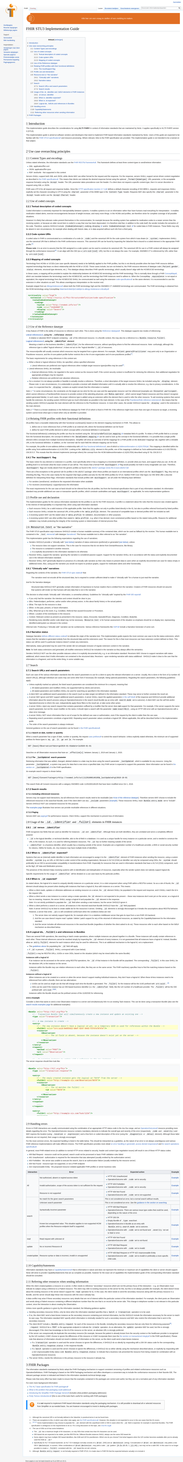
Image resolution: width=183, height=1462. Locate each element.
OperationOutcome (148, 1119)
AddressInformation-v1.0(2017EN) (133, 443)
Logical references (34, 339)
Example (175, 1168)
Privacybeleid (29, 1456)
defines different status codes (53, 632)
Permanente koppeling (11, 60)
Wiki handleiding (9, 40)
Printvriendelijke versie (11, 57)
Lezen (100, 8)
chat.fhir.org (105, 1414)
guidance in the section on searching (152, 1193)
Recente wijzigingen (10, 28)
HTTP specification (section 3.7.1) (92, 189)
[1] (32, 243)
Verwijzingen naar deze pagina (12, 49)
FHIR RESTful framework (84, 162)
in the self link (128, 692)
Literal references (33, 333)
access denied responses (146, 1135)
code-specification (123, 278)
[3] (168, 974)
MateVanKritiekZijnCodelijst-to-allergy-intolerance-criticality (83, 288)
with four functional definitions (92, 443)
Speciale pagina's (10, 55)
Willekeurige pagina (10, 30)
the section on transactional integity (134, 1325)
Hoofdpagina (8, 25)
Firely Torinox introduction (39, 1385)
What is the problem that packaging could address (49, 1378)
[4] (55, 980)
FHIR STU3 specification (49, 138)
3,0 (34, 1411)
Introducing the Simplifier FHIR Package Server (48, 1381)
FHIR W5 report (132, 590)
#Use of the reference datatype (125, 792)
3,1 (36, 1411)
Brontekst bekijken (111, 8)
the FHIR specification (48, 179)
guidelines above (39, 938)
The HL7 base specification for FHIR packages (47, 1375)
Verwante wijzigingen (11, 52)
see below (69, 538)
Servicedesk (8, 38)
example (113, 795)
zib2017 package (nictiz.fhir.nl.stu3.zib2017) (109, 464)
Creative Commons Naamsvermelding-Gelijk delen (64, 1452)
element (46, 530)
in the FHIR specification (88, 723)
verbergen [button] (58, 40)
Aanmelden (177, 2)
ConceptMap (170, 272)
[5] (170, 1313)
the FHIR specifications (88, 1409)
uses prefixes (94, 732)
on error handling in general (122, 1135)
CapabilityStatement (62, 1259)
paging (43, 810)
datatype (110, 329)
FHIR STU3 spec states (71, 568)
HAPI (115, 622)
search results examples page (38, 996)
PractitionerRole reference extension (144, 397)
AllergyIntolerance (54, 285)
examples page (36, 802)
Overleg (33, 8)
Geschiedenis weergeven (129, 8)
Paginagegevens (9, 62)
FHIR (26, 8)
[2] (55, 250)
